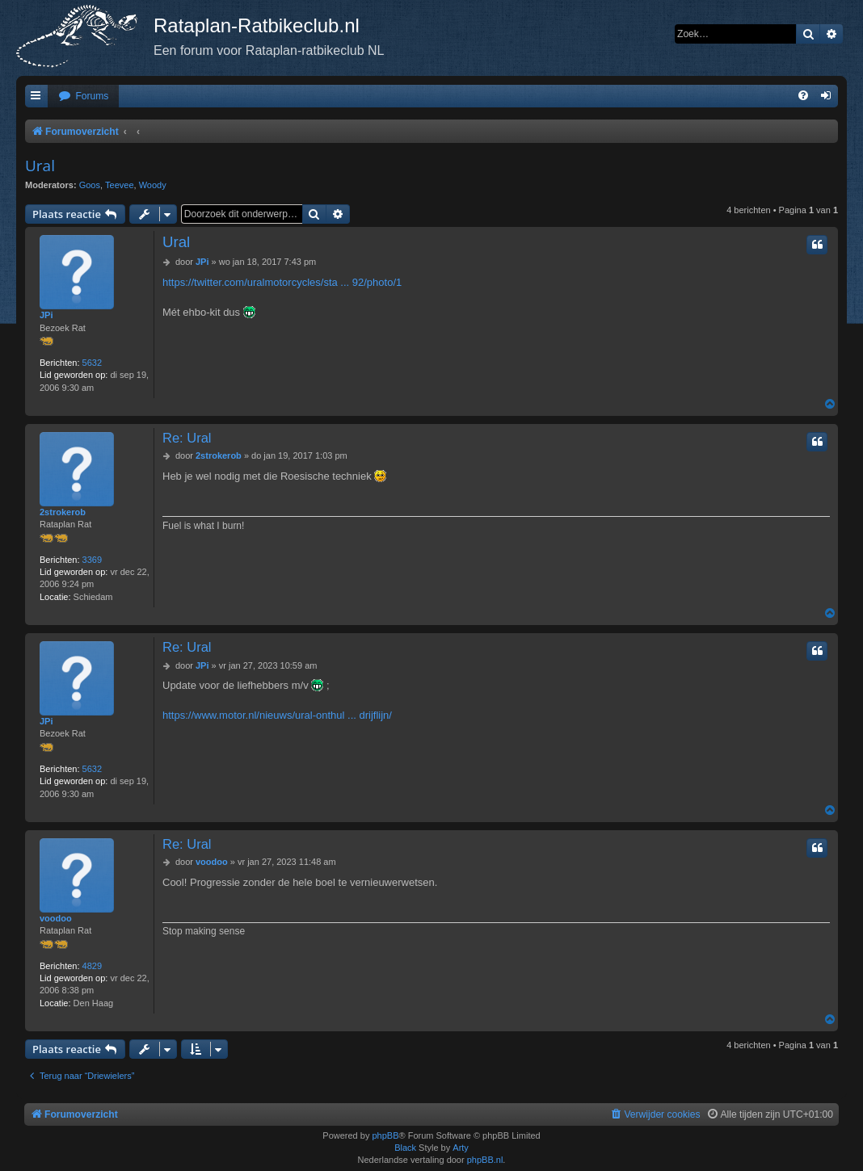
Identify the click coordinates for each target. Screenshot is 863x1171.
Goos (89, 185)
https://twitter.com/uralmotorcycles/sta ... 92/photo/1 (282, 282)
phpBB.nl (485, 1160)
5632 (92, 362)
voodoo (56, 918)
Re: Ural (187, 437)
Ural (40, 165)
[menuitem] (83, 96)
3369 (92, 560)
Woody (152, 185)
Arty (461, 1147)
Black (405, 1147)
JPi (46, 315)
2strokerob (63, 512)
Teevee (119, 185)
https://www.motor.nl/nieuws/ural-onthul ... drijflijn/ (277, 715)
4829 (92, 966)
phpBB (385, 1135)
